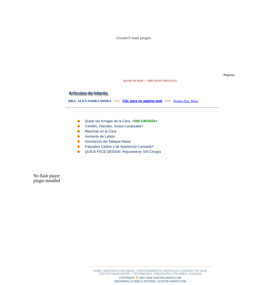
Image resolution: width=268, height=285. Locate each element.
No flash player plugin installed (47, 178)
